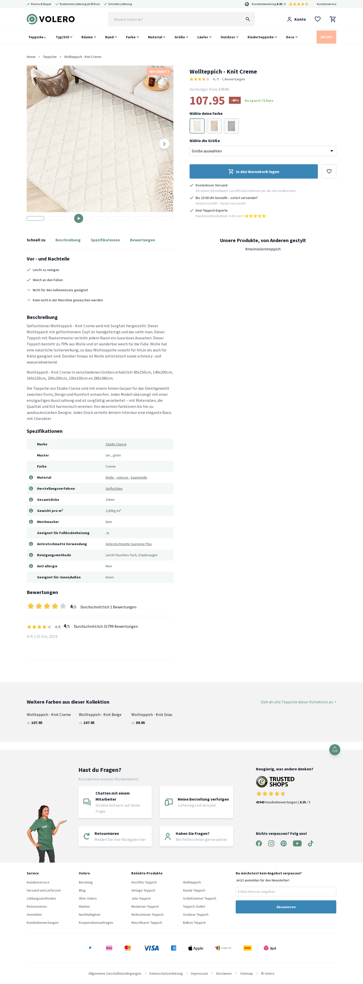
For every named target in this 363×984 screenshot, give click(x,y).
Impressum (199, 973)
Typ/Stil (62, 37)
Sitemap (246, 973)
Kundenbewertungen (42, 922)
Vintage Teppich (143, 890)
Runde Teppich (194, 890)
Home (31, 56)
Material (155, 37)
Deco (290, 37)
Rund (109, 37)
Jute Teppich (141, 898)
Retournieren (37, 906)
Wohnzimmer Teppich (147, 914)
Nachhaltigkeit (89, 914)
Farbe (131, 37)
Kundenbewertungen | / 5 (284, 790)
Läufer (202, 37)
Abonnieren (286, 907)
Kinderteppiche (261, 37)
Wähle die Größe (205, 140)
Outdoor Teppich (195, 914)
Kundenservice (326, 4)
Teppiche (37, 37)
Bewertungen (142, 239)
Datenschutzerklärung (166, 973)
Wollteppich (192, 882)
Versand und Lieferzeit (44, 890)
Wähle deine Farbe (206, 113)
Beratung (86, 882)
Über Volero (88, 898)
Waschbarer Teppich (146, 922)
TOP (335, 749)
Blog (82, 890)
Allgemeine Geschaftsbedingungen (114, 973)
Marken (84, 906)
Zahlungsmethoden (41, 898)
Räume (87, 37)
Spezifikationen (105, 239)
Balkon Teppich (194, 922)
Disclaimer (224, 973)
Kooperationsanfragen (96, 922)
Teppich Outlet (194, 906)
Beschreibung (68, 239)
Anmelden (34, 914)
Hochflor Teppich (144, 882)
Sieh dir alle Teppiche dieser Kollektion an (298, 701)
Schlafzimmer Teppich (199, 898)
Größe (179, 37)
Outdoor (228, 37)
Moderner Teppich (145, 906)
